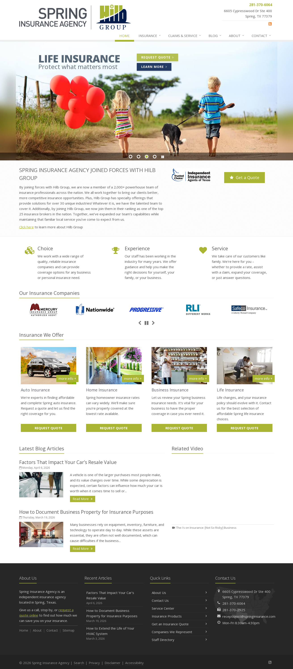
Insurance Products (179, 616)
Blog (215, 35)
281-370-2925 (233, 610)
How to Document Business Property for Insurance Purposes (86, 512)
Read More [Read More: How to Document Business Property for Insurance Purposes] (84, 548)
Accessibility (134, 662)
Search (79, 662)
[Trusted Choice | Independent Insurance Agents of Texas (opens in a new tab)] (191, 175)
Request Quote (159, 58)
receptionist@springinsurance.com (248, 616)
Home (124, 35)
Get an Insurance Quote (179, 624)
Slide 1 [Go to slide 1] (130, 156)
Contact (261, 35)
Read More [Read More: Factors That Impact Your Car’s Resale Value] (84, 498)
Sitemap (68, 630)
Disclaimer (112, 662)
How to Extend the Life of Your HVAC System (113, 633)
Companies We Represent (179, 632)
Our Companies (49, 292)
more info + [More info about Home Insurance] (133, 378)
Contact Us (179, 600)
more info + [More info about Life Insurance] (263, 378)
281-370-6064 (233, 603)
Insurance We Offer (41, 334)
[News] (270, 23)
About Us (179, 592)
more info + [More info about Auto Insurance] (67, 378)
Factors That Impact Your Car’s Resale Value (68, 462)
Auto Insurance (35, 390)
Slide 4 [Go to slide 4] (154, 156)
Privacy (94, 662)
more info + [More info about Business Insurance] (198, 378)
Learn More (156, 67)
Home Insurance (101, 390)
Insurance (150, 35)
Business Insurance (170, 390)
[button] (163, 157)
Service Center (179, 608)
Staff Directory (179, 639)
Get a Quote (244, 177)
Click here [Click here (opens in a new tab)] (26, 227)
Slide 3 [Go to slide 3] (146, 156)
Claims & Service (184, 35)
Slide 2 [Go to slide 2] (138, 156)
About (237, 35)
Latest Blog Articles (41, 448)
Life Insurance (230, 390)
